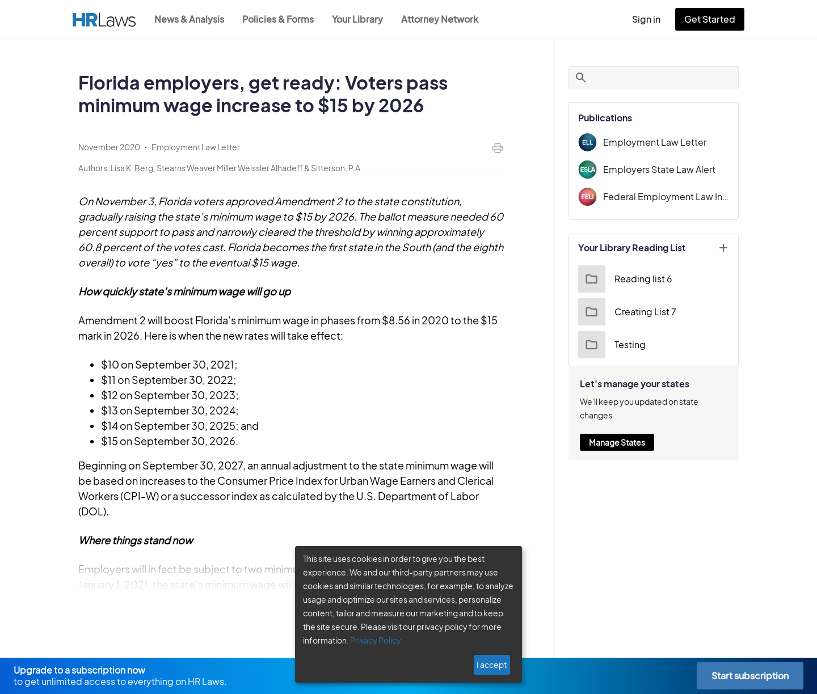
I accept (493, 664)
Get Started (712, 19)
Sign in (651, 19)
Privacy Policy (371, 640)
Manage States (617, 428)
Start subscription (750, 675)
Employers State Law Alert (656, 169)
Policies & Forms (281, 19)
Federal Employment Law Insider (666, 196)
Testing (610, 344)
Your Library (363, 19)
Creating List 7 (625, 311)
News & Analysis (190, 19)
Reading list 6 (623, 279)
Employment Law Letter (650, 142)
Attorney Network (445, 19)
